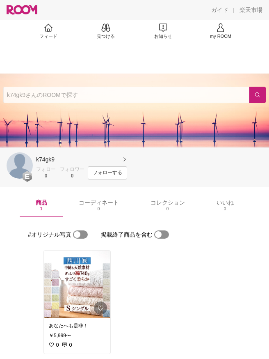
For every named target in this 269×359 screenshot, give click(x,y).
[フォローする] (107, 173)
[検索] (257, 95)
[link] (77, 284)
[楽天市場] (250, 10)
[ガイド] (219, 10)
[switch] (80, 234)
